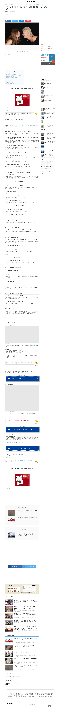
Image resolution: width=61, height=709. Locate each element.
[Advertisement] (22, 553)
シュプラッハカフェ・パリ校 (10, 413)
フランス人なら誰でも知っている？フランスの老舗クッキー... (49, 121)
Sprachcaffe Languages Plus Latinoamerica (10, 411)
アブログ (42, 173)
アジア (42, 50)
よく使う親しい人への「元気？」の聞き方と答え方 (14, 75)
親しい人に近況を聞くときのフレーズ (12, 77)
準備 (42, 168)
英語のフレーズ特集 (47, 100)
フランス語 (17, 676)
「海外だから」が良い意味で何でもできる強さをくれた (15, 442)
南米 (49, 46)
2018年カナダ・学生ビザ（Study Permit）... (49, 109)
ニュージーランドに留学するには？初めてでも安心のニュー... (49, 151)
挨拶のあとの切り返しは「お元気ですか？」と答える (15, 73)
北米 (42, 46)
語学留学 (45, 168)
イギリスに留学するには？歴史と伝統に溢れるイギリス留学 (49, 142)
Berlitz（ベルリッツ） (19, 125)
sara (9, 683)
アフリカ (50, 50)
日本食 (51, 166)
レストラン (43, 164)
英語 (42, 161)
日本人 (50, 164)
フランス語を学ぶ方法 (10, 83)
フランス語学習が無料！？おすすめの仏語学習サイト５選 (16, 460)
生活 (47, 164)
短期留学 (47, 166)
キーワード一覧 (53, 169)
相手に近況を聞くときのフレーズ (12, 76)
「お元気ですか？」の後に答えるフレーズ (13, 74)
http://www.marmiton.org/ (11, 685)
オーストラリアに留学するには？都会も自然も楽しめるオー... (49, 146)
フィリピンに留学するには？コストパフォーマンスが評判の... (49, 155)
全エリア (43, 44)
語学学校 (50, 161)
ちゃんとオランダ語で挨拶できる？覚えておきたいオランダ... (49, 126)
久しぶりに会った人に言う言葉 (11, 78)
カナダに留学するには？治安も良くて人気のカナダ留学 (49, 138)
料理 (49, 168)
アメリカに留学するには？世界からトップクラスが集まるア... (49, 134)
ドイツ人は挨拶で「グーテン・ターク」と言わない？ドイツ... (49, 117)
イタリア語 (46, 161)
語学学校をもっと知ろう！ (48, 87)
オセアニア (50, 48)
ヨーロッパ (43, 48)
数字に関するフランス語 (10, 82)
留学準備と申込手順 (47, 83)
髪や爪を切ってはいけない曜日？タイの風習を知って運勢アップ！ (49, 113)
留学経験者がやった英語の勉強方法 (49, 96)
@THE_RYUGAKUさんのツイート (45, 171)
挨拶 (13, 676)
